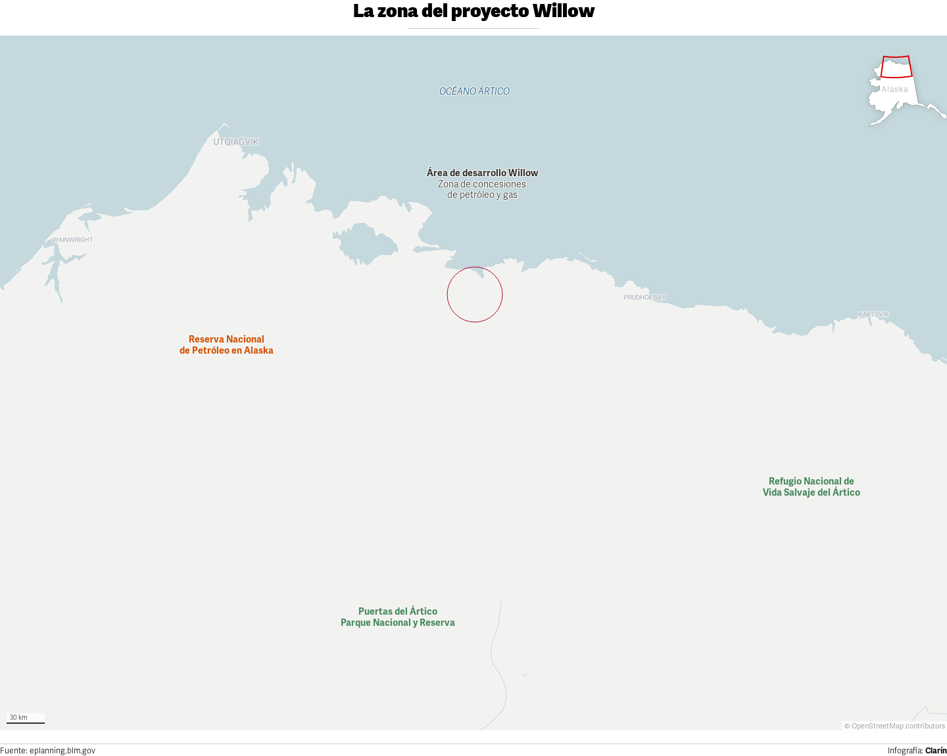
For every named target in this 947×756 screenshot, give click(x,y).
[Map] (473, 382)
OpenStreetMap (878, 726)
